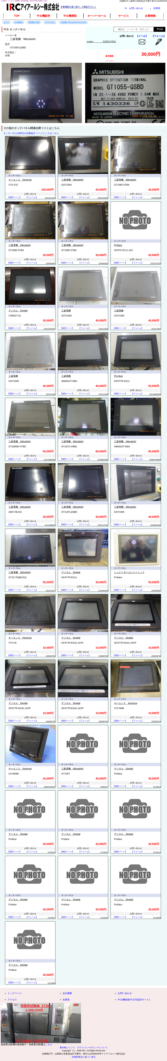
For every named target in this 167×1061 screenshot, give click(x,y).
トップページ (15, 993)
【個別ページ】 (14, 197)
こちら (48, 1044)
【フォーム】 (159, 36)
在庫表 (155, 8)
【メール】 (142, 36)
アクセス (12, 999)
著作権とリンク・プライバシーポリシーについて (83, 1047)
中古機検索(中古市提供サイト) (134, 999)
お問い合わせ (125, 993)
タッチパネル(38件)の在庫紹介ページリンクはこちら (31, 133)
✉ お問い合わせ (134, 8)
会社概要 (67, 993)
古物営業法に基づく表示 (84, 1057)
